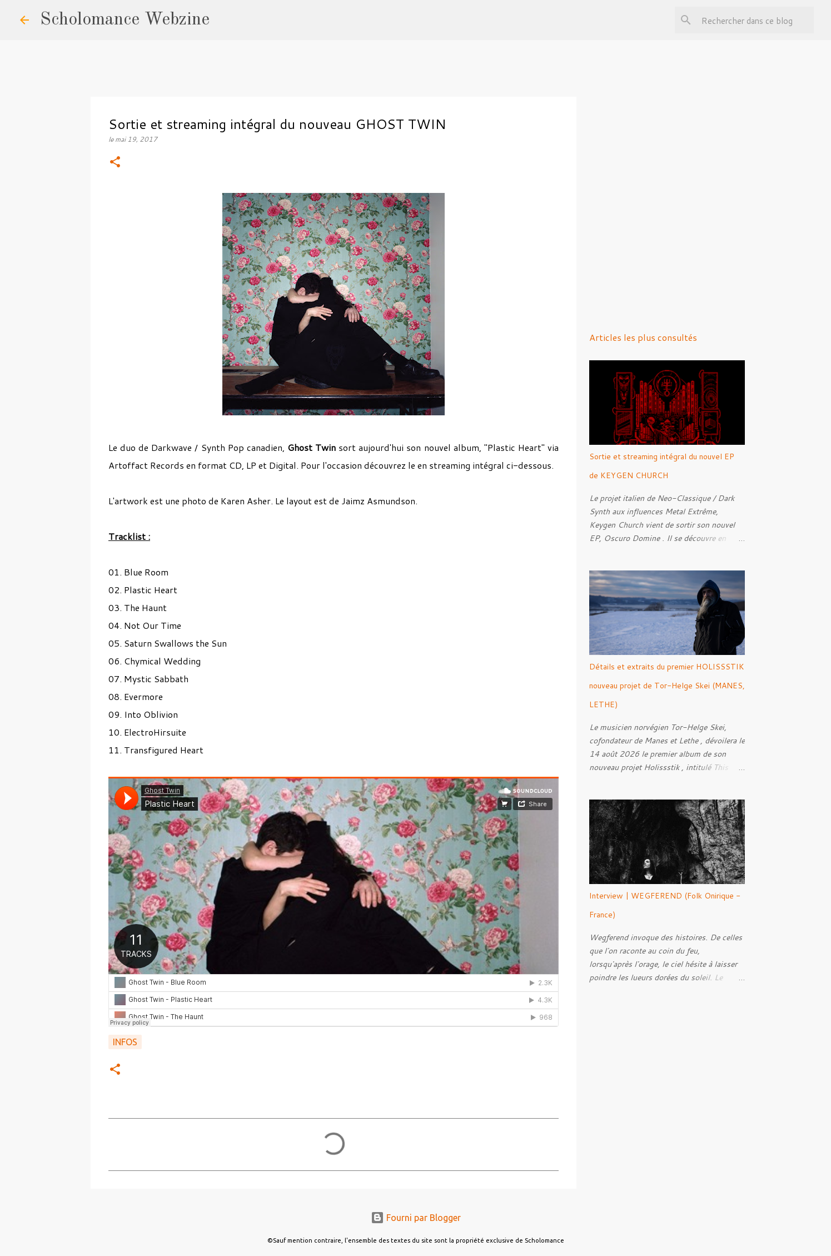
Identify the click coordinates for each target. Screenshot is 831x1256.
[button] (115, 162)
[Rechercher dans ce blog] (755, 20)
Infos (125, 1042)
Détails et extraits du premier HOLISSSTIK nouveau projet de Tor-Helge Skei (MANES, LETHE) (667, 685)
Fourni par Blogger (416, 1218)
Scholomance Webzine (125, 20)
